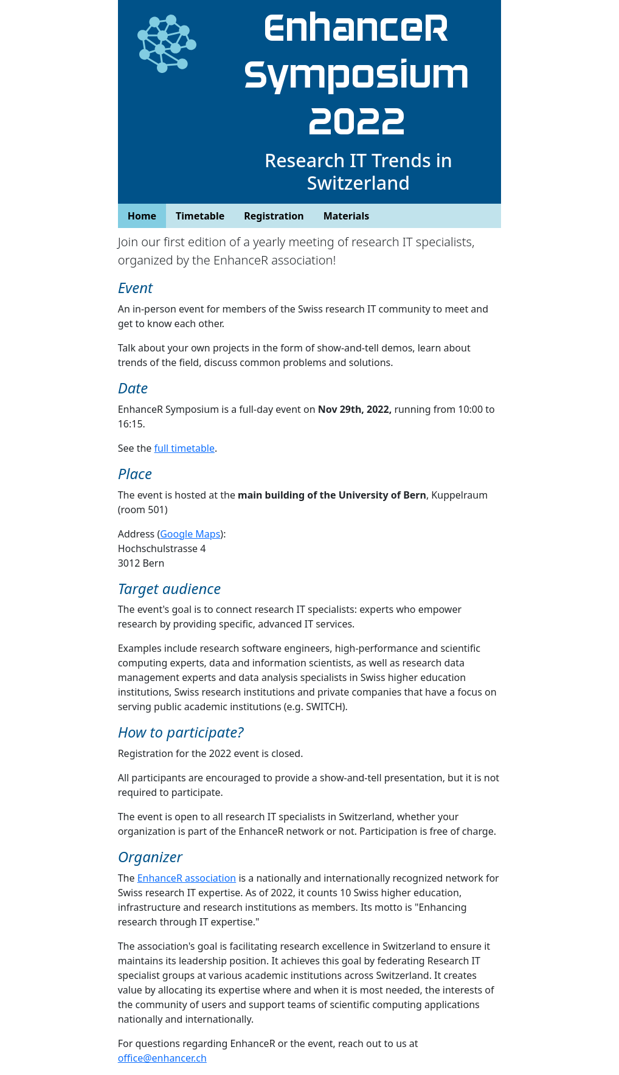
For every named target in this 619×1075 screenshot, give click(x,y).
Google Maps (190, 534)
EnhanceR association (187, 878)
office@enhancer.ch (162, 1058)
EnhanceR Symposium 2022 (358, 75)
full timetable (184, 448)
